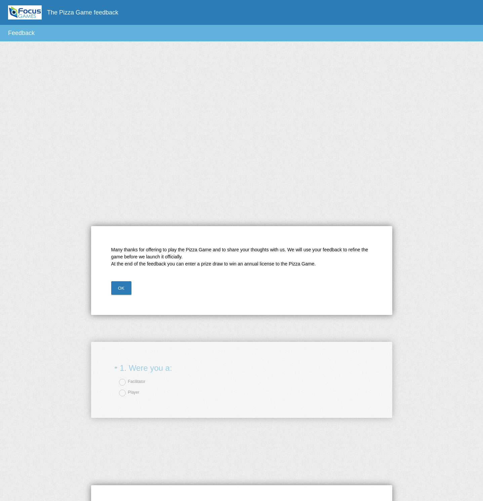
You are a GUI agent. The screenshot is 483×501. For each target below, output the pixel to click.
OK (121, 288)
